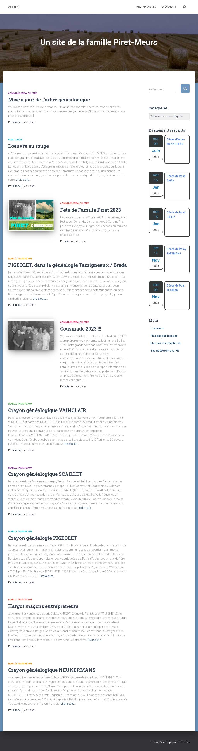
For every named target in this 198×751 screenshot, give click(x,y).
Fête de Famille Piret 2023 (90, 210)
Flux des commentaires (166, 343)
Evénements (169, 6)
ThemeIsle (183, 742)
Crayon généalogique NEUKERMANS (51, 670)
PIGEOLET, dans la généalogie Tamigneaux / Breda (67, 265)
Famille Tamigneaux (20, 258)
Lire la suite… (23, 179)
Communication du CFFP (22, 93)
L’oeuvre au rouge (28, 146)
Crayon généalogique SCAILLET (45, 474)
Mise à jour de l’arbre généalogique (49, 99)
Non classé (15, 139)
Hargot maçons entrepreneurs (43, 606)
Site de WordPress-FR (165, 350)
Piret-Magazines (146, 6)
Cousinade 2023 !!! (80, 329)
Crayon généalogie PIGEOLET (42, 538)
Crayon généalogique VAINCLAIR (47, 410)
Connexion (157, 328)
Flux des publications (164, 335)
